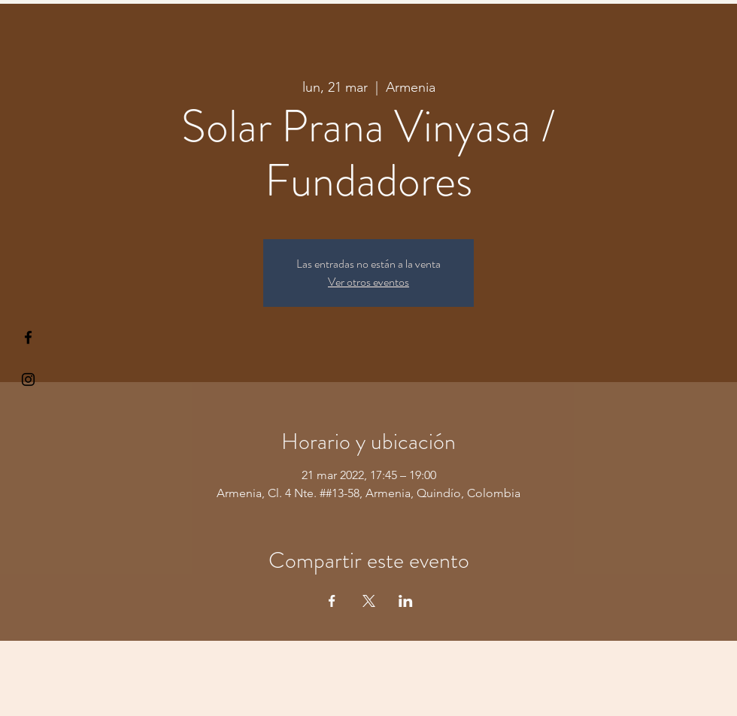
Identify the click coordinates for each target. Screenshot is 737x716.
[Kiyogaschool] (28, 379)
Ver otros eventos (368, 281)
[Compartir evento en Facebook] (332, 601)
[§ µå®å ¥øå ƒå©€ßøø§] (28, 337)
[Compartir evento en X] (369, 601)
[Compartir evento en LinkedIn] (406, 601)
